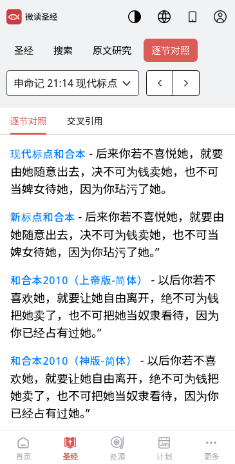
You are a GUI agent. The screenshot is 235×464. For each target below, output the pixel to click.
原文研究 (112, 50)
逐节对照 (170, 50)
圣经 (23, 50)
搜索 (63, 50)
